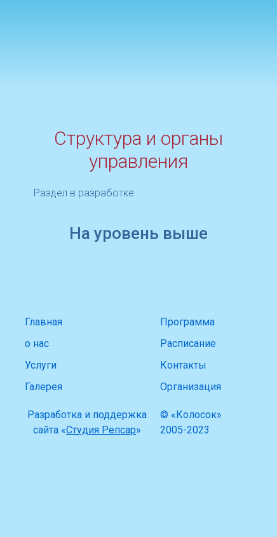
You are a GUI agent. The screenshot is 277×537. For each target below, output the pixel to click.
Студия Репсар (101, 430)
